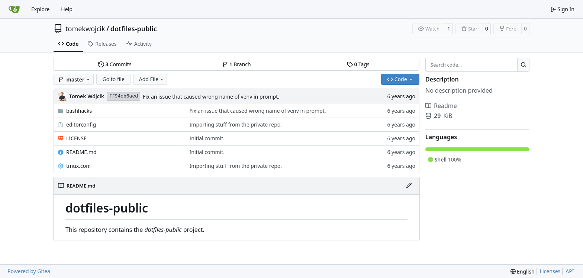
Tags (358, 64)
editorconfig (81, 124)
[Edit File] (409, 185)
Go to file (113, 79)
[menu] (522, 271)
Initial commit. (207, 138)
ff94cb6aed (123, 96)
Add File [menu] (151, 79)
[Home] (14, 9)
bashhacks (79, 110)
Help (67, 9)
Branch (236, 64)
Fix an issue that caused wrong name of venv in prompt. (211, 96)
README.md (81, 152)
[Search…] (523, 65)
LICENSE (76, 138)
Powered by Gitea (28, 271)
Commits (115, 64)
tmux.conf (78, 165)
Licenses (550, 271)
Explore (40, 9)
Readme (441, 105)
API (570, 271)
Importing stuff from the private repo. (236, 124)
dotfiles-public (133, 28)
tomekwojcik (85, 28)
